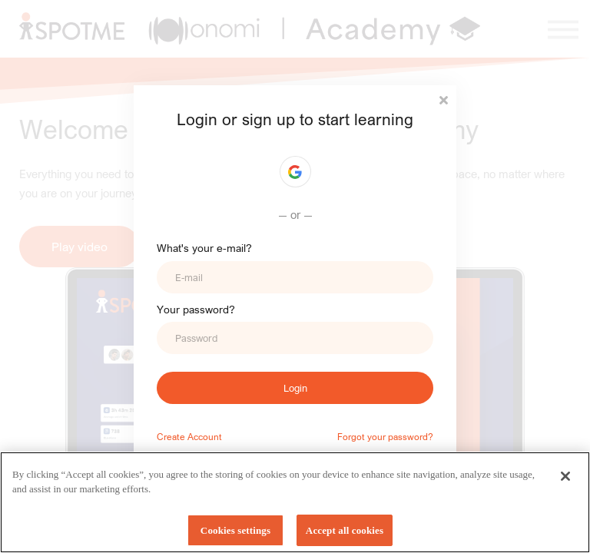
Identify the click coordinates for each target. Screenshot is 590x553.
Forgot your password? (385, 436)
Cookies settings (235, 535)
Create (171, 436)
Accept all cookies (344, 535)
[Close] (565, 481)
